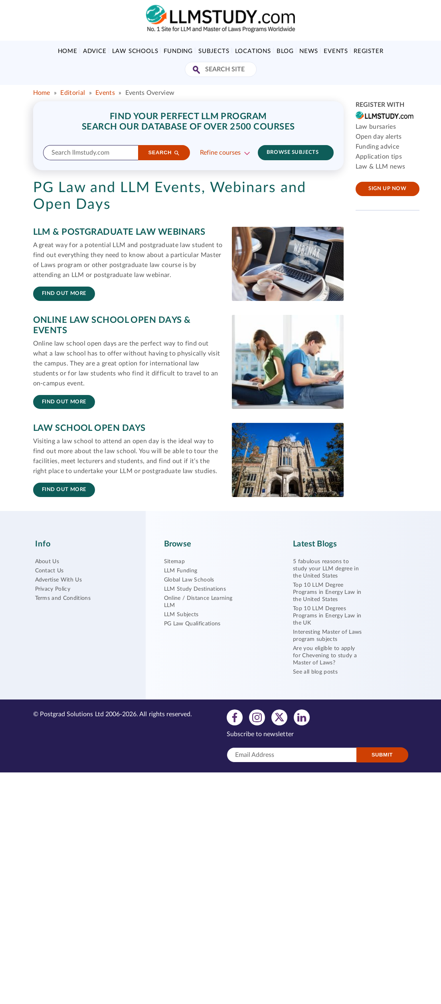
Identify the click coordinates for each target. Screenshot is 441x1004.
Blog (285, 51)
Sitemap (174, 561)
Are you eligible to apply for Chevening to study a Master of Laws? (325, 656)
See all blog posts (315, 672)
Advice (95, 51)
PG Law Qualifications (192, 624)
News (308, 51)
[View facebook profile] (235, 717)
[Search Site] (197, 70)
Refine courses (220, 152)
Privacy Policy (52, 589)
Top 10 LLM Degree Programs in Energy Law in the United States (327, 592)
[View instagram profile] (257, 717)
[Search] (164, 152)
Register (368, 51)
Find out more (64, 293)
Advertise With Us (58, 580)
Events (336, 51)
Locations (253, 51)
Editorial (72, 93)
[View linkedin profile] (302, 717)
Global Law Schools (189, 580)
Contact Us (49, 571)
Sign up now (387, 188)
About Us (47, 561)
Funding (178, 51)
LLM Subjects (181, 614)
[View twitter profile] (279, 717)
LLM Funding (181, 571)
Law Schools (135, 51)
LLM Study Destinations (195, 589)
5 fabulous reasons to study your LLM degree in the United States (326, 569)
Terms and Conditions (63, 598)
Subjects (213, 51)
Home (67, 51)
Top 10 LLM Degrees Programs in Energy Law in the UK (327, 616)
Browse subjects (292, 152)
